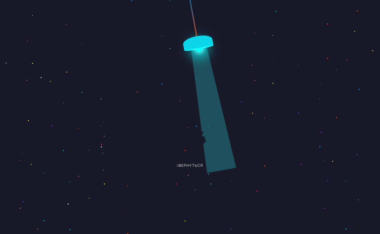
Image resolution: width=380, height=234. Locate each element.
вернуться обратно (185, 167)
